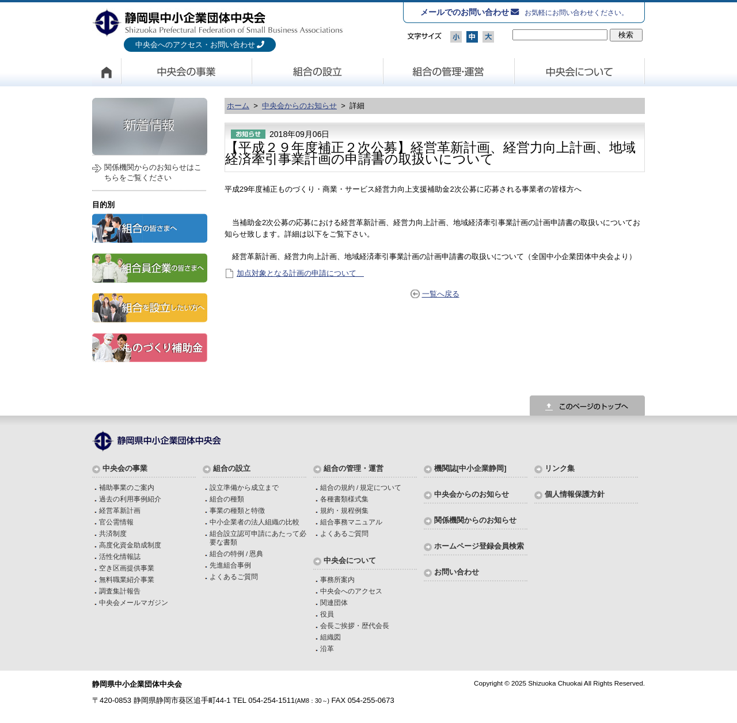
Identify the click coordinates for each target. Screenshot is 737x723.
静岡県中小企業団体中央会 (218, 22)
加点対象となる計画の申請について (300, 273)
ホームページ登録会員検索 (479, 546)
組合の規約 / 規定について (361, 487)
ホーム (238, 105)
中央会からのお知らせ (299, 105)
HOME (106, 72)
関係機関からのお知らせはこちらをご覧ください (153, 172)
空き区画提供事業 (126, 568)
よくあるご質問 (234, 576)
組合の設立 (317, 72)
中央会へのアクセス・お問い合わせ (195, 44)
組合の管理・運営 (449, 72)
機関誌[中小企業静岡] (470, 468)
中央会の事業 (186, 72)
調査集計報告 (119, 591)
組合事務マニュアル (351, 522)
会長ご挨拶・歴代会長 (354, 625)
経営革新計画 (119, 510)
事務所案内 (337, 579)
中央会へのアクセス (351, 591)
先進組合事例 (230, 565)
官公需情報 (116, 522)
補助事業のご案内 (126, 487)
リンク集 (560, 468)
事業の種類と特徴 (237, 510)
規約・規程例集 (344, 510)
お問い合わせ (456, 572)
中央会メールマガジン (133, 602)
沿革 (327, 648)
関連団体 (334, 602)
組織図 (330, 637)
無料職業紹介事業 (126, 579)
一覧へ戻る (440, 294)
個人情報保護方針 (575, 494)
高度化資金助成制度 (130, 545)
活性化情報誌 (119, 556)
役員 (327, 614)
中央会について (580, 72)
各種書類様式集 (344, 499)
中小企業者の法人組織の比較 (254, 522)
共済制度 (113, 533)
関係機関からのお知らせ (475, 520)
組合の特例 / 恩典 (237, 553)
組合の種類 (227, 499)
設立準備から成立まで (244, 487)
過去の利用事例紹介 (130, 499)
